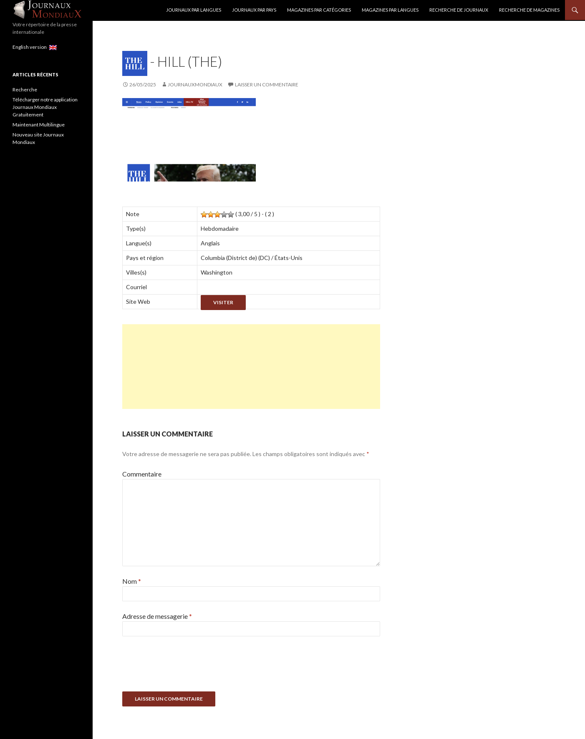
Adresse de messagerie (157, 616)
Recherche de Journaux (458, 10)
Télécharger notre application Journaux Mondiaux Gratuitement (45, 107)
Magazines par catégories (319, 10)
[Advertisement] (251, 366)
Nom (131, 581)
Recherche (25, 89)
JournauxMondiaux (195, 84)
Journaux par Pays (254, 10)
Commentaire (141, 474)
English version (35, 47)
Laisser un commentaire (266, 84)
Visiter (223, 302)
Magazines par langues (390, 10)
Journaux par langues (193, 10)
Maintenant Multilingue (39, 124)
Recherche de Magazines (529, 10)
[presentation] (185, 667)
